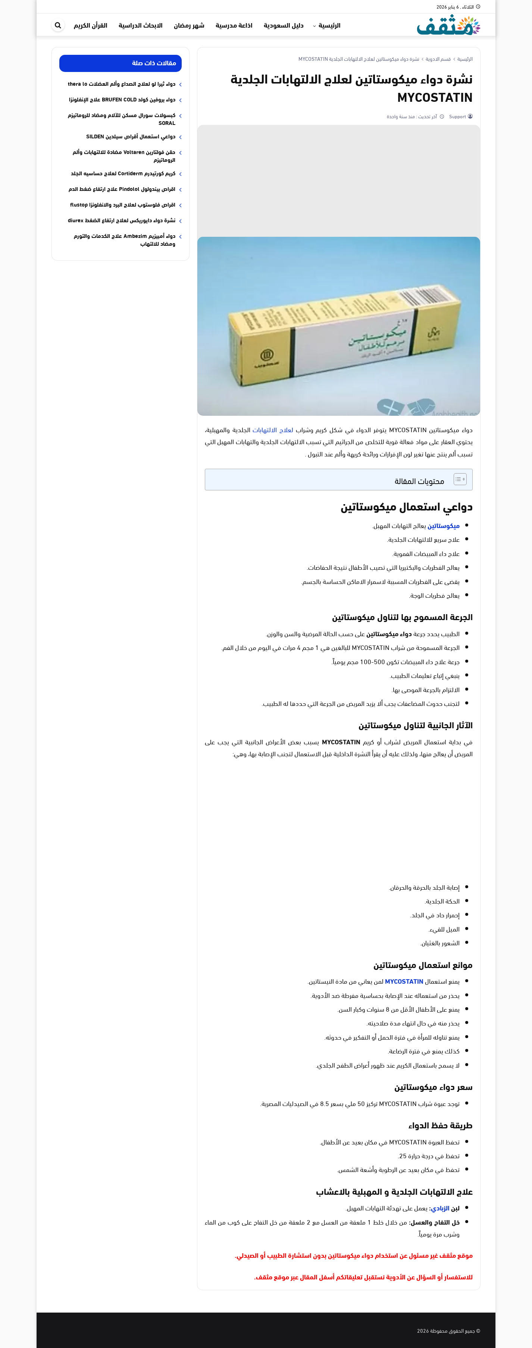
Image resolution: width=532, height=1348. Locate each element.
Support (457, 115)
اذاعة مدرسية (234, 24)
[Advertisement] (338, 181)
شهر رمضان (189, 24)
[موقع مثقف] (449, 23)
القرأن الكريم (90, 24)
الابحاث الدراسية (141, 24)
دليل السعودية (284, 24)
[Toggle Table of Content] (456, 479)
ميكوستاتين (444, 525)
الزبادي (440, 1207)
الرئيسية (330, 24)
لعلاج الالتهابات (273, 429)
